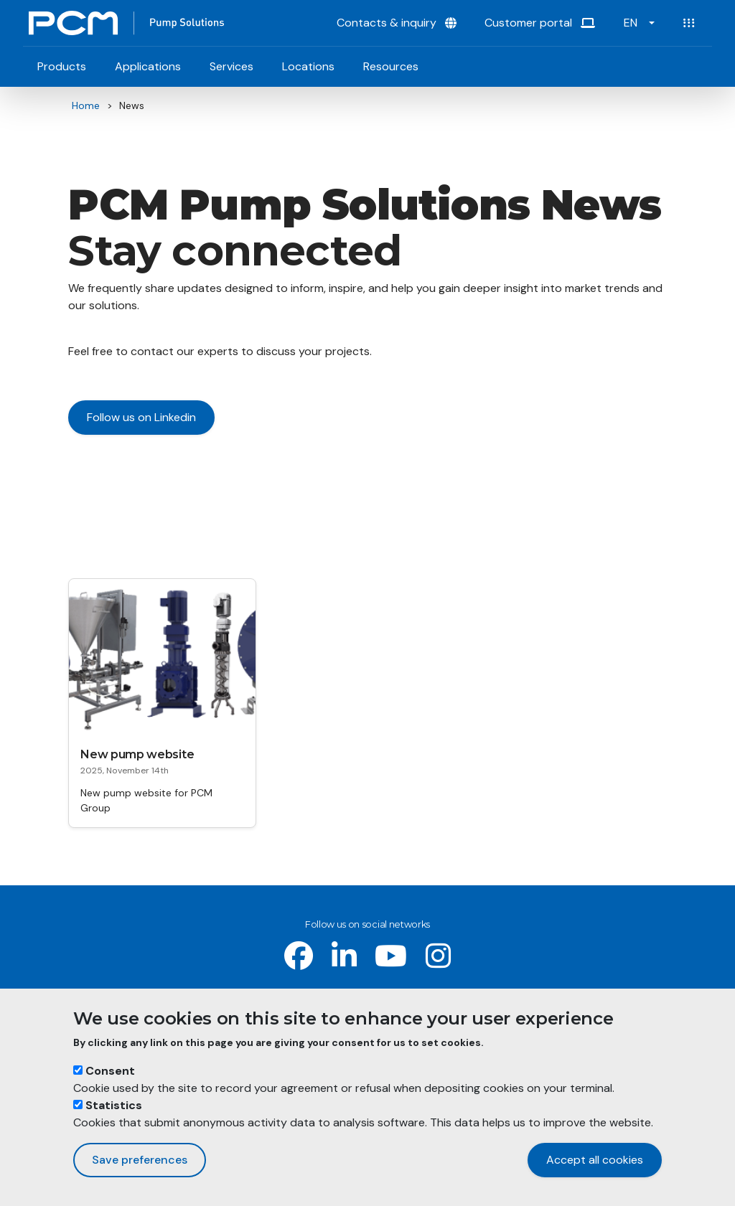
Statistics (113, 1105)
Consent (110, 1071)
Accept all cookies (594, 1160)
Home (86, 105)
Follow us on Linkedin (141, 417)
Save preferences (139, 1160)
